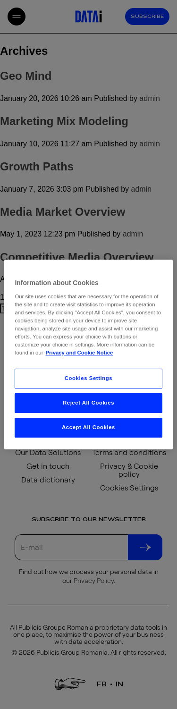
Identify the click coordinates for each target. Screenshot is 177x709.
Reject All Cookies (88, 402)
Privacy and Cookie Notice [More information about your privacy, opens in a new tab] (79, 352)
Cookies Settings (88, 378)
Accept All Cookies (88, 427)
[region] (88, 354)
